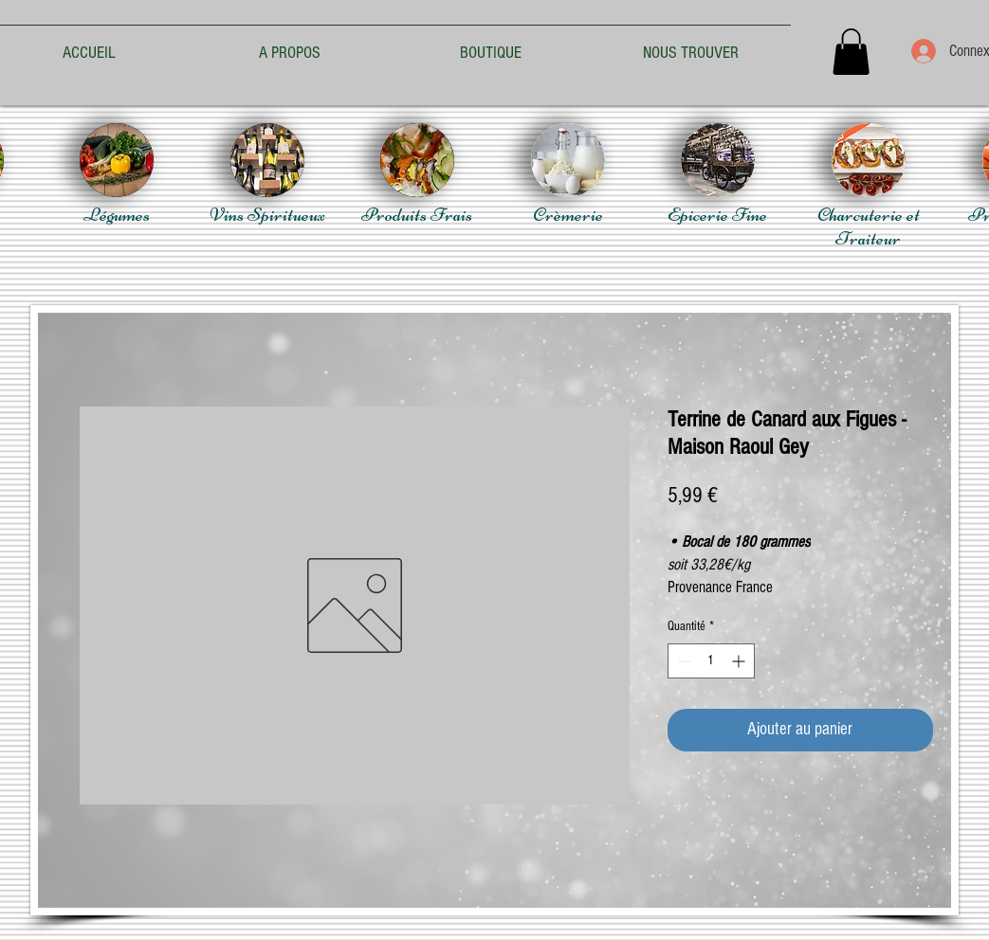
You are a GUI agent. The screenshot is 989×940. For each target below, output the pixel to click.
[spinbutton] (711, 661)
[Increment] (740, 661)
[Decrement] (682, 661)
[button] (851, 51)
